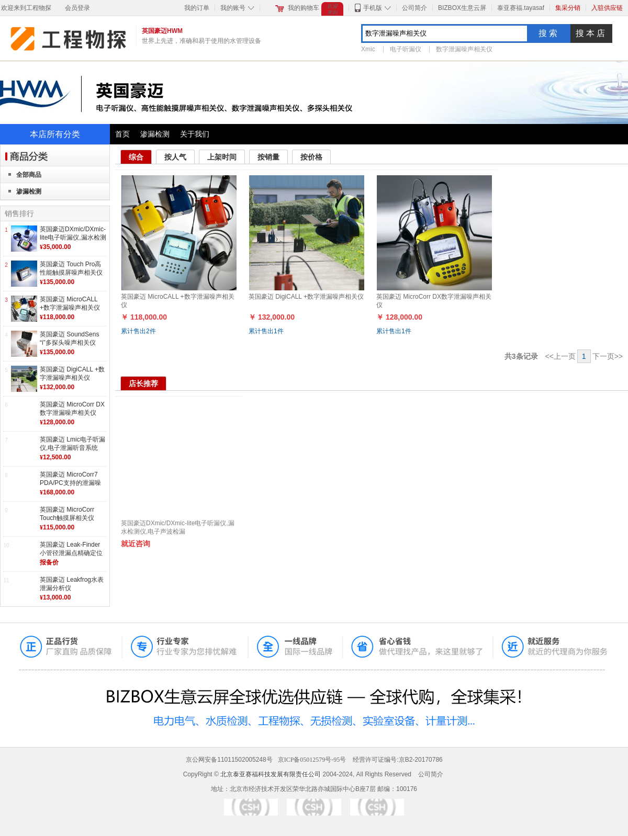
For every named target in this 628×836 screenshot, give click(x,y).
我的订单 (196, 8)
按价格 (311, 157)
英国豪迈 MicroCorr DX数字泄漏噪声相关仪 (72, 408)
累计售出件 (138, 331)
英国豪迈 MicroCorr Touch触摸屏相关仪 (67, 514)
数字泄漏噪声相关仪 (464, 49)
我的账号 (232, 8)
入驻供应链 (607, 8)
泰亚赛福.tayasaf (520, 8)
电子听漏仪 (405, 49)
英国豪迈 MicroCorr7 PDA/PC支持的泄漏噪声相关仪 (70, 482)
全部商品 (28, 174)
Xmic (368, 49)
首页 (122, 134)
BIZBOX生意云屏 (462, 8)
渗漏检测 (155, 134)
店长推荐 (143, 383)
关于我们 (194, 134)
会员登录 (77, 8)
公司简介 (414, 8)
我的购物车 (303, 8)
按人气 (175, 157)
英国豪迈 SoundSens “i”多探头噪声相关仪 (69, 338)
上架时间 (222, 157)
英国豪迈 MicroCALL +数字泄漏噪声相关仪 (70, 303)
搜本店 (591, 33)
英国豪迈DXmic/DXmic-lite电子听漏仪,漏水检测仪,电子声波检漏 (73, 237)
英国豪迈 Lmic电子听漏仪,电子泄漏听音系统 (72, 443)
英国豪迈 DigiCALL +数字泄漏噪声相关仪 (72, 373)
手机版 (372, 8)
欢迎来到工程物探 (26, 8)
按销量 (268, 157)
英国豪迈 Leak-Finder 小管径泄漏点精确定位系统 (71, 552)
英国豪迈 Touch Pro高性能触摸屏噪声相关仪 (71, 268)
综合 (136, 157)
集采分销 (567, 8)
